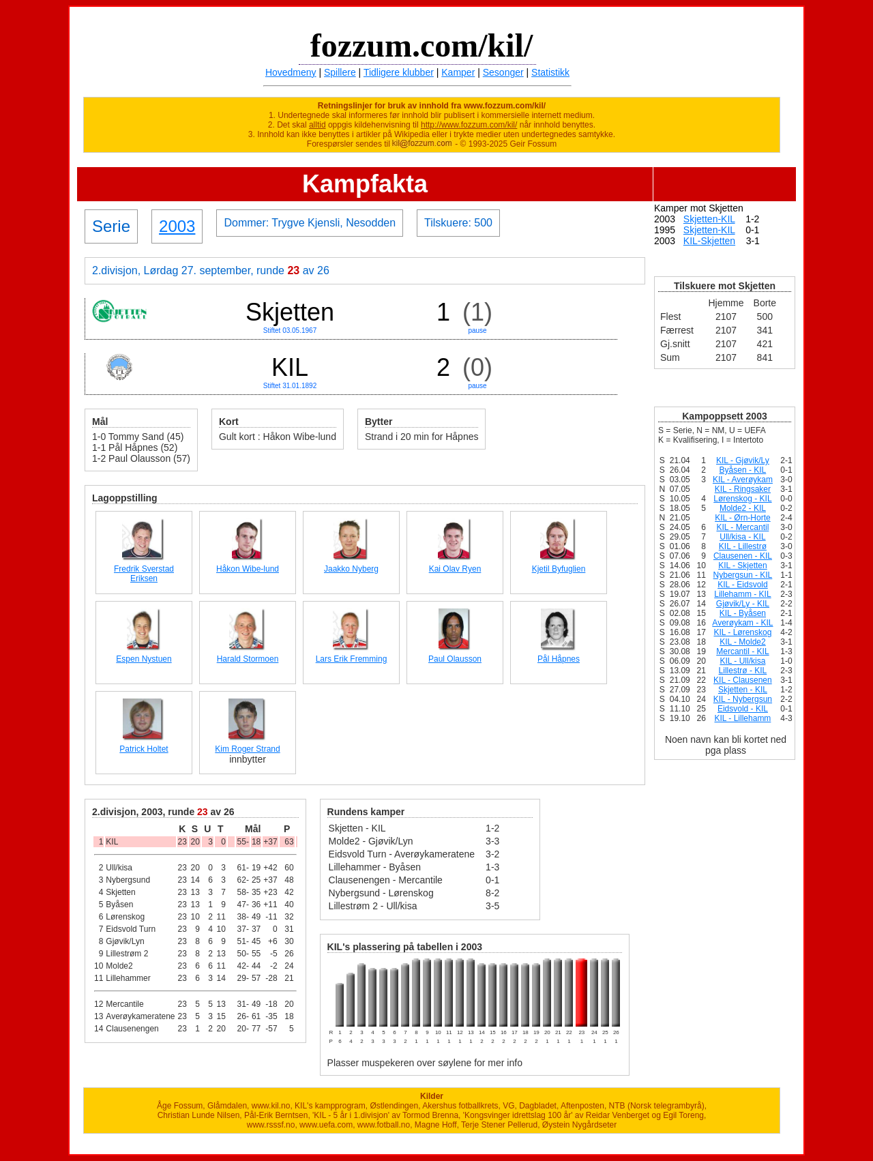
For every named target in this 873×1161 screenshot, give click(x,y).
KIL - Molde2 (743, 642)
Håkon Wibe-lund (247, 569)
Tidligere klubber (399, 72)
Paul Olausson (455, 659)
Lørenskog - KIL (742, 498)
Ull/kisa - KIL (742, 537)
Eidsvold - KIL (742, 709)
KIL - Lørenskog (742, 632)
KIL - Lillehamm (742, 718)
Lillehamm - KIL (742, 594)
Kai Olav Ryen (455, 569)
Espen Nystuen (143, 659)
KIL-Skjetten (709, 240)
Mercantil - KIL (742, 651)
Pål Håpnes (558, 659)
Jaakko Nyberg (351, 569)
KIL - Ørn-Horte (743, 518)
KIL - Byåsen (743, 613)
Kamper (458, 72)
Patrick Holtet (143, 749)
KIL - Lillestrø (743, 546)
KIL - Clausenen (742, 680)
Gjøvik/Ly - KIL (742, 603)
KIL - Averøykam (743, 479)
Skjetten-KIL (709, 219)
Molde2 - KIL (743, 508)
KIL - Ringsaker (743, 489)
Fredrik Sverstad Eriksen (144, 573)
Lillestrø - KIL (743, 670)
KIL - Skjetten (742, 565)
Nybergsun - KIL (743, 575)
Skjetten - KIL (742, 689)
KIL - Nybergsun (742, 699)
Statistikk (550, 72)
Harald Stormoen (248, 659)
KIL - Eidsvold (742, 584)
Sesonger (503, 72)
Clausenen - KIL (742, 556)
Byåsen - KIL (743, 470)
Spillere (340, 72)
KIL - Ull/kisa (742, 661)
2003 (177, 226)
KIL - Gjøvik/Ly (742, 460)
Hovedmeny (290, 72)
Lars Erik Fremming (351, 659)
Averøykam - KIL (742, 623)
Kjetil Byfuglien (559, 569)
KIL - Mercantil (742, 527)
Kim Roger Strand (247, 749)
